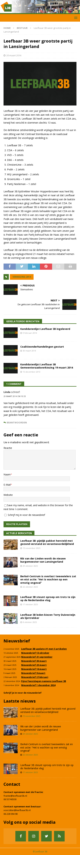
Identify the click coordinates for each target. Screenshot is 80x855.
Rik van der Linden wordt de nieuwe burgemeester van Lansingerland (43, 560)
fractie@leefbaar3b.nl (15, 795)
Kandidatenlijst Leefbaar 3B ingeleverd (45, 329)
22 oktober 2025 (30, 586)
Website (8, 495)
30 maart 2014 (29, 350)
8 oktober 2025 (30, 622)
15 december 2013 (31, 371)
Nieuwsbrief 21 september (36, 656)
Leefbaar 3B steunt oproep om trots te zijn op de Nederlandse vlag (47, 598)
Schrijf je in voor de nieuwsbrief (23, 692)
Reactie (8, 448)
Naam (7, 474)
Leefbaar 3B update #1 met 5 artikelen (44, 648)
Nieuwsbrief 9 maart (33, 673)
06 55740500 (10, 799)
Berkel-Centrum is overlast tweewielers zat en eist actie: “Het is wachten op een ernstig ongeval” (48, 579)
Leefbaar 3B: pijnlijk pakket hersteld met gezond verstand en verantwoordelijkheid (47, 542)
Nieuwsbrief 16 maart (34, 669)
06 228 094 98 (10, 813)
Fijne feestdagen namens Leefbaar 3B (43, 681)
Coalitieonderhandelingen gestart (42, 346)
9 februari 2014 (30, 333)
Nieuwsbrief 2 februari (34, 677)
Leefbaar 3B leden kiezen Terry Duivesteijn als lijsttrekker (47, 616)
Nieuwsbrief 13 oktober (35, 652)
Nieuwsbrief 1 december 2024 (38, 685)
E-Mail (7, 484)
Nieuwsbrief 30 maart (34, 660)
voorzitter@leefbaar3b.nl (17, 810)
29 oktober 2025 (30, 566)
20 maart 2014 (13, 55)
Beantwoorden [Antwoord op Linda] (17, 422)
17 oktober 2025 (30, 604)
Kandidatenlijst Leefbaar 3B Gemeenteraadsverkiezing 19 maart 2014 (46, 366)
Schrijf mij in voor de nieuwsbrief (24, 515)
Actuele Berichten (19, 533)
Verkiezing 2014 (22, 276)
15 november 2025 (31, 548)
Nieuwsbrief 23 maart (34, 665)
